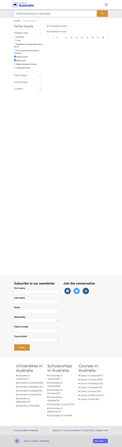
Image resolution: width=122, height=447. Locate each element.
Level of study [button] (27, 82)
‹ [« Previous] (48, 37)
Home (17, 20)
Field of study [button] (27, 75)
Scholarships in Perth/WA (60, 415)
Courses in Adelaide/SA (90, 387)
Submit (22, 347)
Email (17, 307)
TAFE (17, 40)
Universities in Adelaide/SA (29, 390)
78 (92, 37)
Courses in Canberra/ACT (91, 375)
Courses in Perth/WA (89, 399)
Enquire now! (102, 430)
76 (82, 37)
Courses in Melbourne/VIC (91, 395)
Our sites (99, 441)
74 (71, 37)
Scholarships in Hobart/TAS (61, 404)
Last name (19, 297)
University (19, 37)
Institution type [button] (27, 33)
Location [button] (27, 88)
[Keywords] (55, 13)
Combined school (22, 68)
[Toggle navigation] (106, 4)
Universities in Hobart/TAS (29, 394)
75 (76, 37)
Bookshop (44, 441)
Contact (34, 441)
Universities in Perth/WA (28, 405)
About (26, 441)
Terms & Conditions (71, 430)
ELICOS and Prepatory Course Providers (26, 51)
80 (103, 37)
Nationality (19, 317)
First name (19, 288)
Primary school (21, 57)
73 (66, 37)
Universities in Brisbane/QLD (30, 386)
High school (20, 60)
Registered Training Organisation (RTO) (28, 45)
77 (87, 37)
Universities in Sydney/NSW (30, 382)
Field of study (21, 326)
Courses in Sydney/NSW (91, 379)
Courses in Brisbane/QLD (91, 383)
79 (98, 37)
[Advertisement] (22, 250)
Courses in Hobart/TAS (90, 391)
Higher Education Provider (25, 64)
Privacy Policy (88, 430)
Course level (20, 336)
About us (57, 430)
